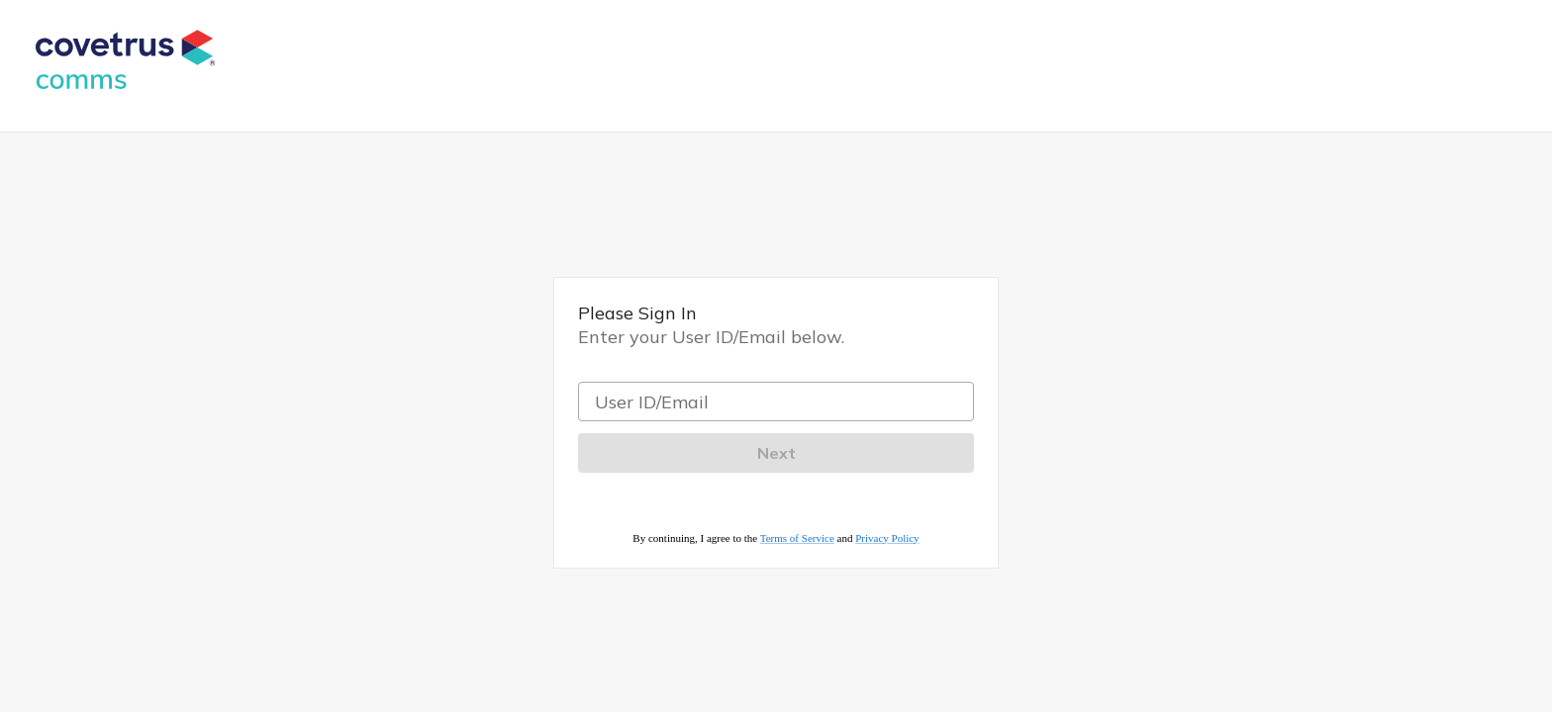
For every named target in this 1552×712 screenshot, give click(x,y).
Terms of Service (797, 538)
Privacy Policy (887, 538)
